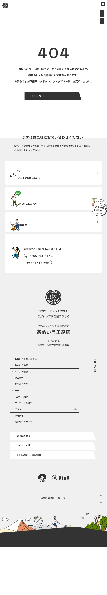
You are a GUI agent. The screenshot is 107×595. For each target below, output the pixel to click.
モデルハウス (22, 411)
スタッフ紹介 (22, 427)
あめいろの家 (22, 386)
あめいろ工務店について (27, 378)
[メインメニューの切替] (101, 6)
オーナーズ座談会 (24, 436)
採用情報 (19, 452)
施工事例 (19, 403)
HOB (17, 419)
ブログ (18, 444)
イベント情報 (22, 394)
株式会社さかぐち (24, 460)
